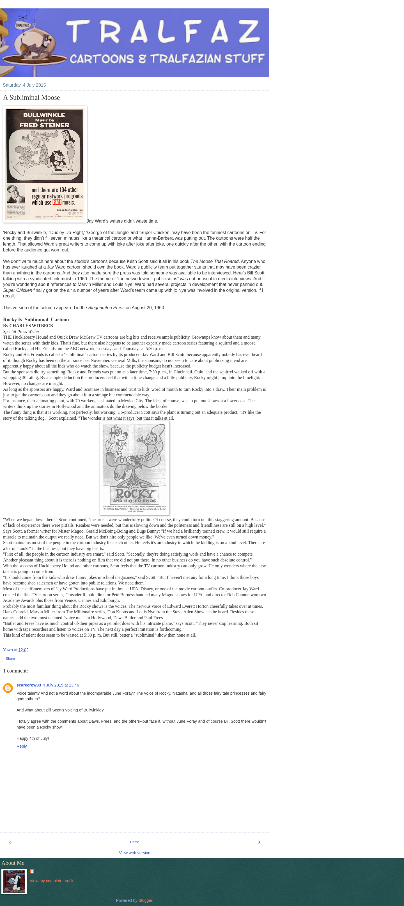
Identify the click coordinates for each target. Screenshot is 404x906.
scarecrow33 (29, 685)
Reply (22, 746)
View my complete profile (52, 881)
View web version (134, 852)
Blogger (145, 900)
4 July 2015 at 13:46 (61, 685)
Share (10, 659)
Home (134, 842)
